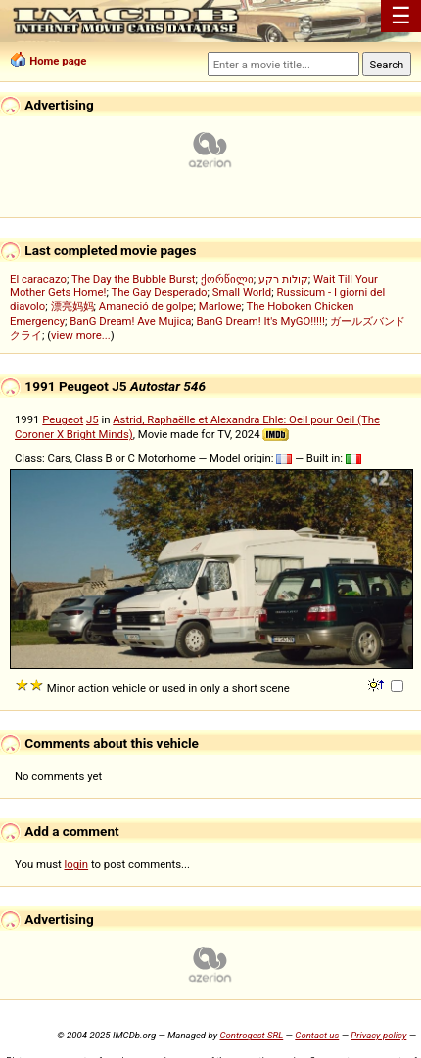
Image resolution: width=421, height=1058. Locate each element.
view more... (81, 335)
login (77, 864)
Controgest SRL (251, 1035)
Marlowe (220, 306)
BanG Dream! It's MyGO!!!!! (261, 321)
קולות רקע (283, 279)
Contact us (317, 1035)
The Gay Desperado (159, 292)
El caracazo (38, 279)
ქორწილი (227, 279)
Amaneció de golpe (146, 306)
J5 (92, 419)
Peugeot (62, 419)
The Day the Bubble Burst (133, 279)
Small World (241, 292)
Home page (57, 60)
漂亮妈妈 (72, 306)
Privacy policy (378, 1035)
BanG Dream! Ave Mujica (130, 321)
